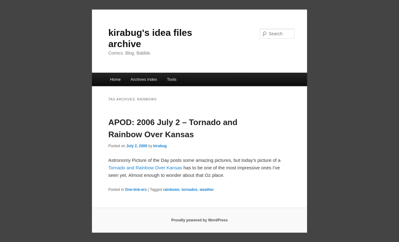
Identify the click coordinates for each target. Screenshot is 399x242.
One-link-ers (136, 189)
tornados (190, 189)
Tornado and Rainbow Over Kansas (145, 167)
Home (115, 79)
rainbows (171, 189)
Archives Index (144, 79)
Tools (171, 79)
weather (207, 189)
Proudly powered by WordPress (199, 220)
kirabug (160, 146)
